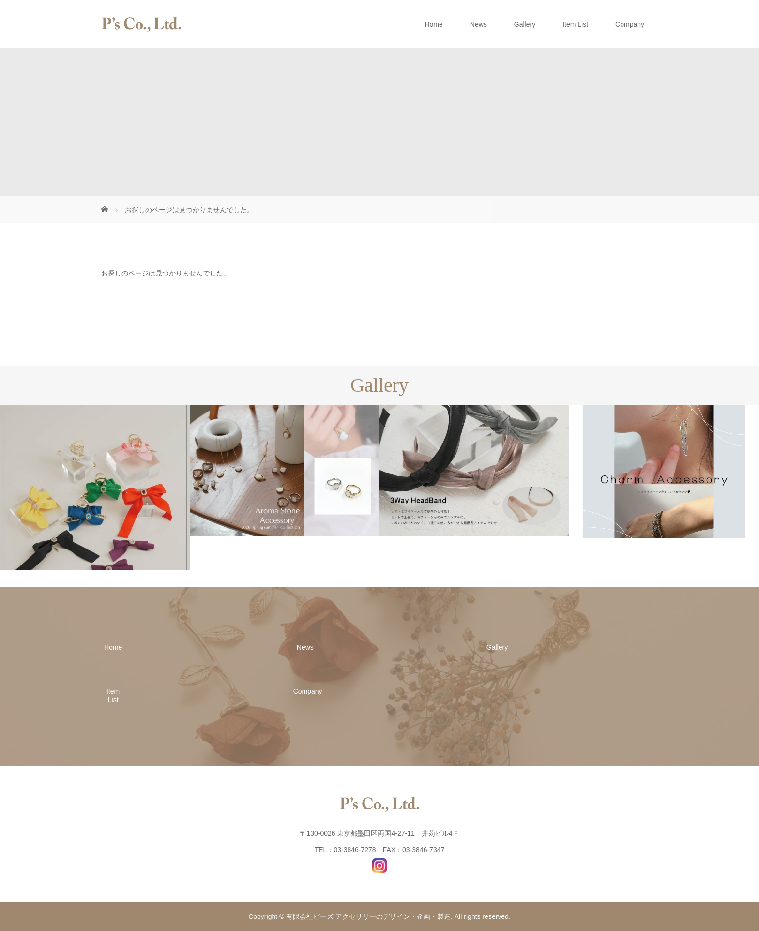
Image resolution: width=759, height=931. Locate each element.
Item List (575, 24)
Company (629, 24)
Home (433, 24)
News (478, 24)
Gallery (524, 24)
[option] (95, 487)
